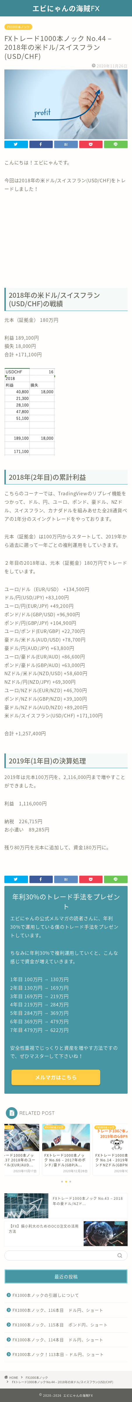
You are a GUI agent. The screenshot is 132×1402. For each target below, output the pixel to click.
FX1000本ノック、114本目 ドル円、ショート (58, 1340)
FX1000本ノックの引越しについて (46, 1295)
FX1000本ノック (18, 27)
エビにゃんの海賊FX (66, 8)
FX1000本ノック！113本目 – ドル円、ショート (58, 1354)
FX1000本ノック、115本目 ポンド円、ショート (60, 1325)
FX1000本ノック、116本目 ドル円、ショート (58, 1310)
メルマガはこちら (56, 1077)
